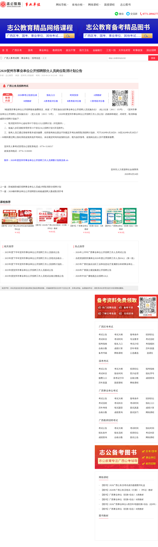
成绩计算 (118, 348)
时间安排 (74, 95)
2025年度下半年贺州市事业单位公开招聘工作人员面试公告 (32, 252)
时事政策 (138, 50)
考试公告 (103, 334)
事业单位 (44, 50)
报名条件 (103, 433)
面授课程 (109, 4)
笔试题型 (118, 408)
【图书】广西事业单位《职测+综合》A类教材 (86, 226)
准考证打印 (118, 378)
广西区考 (17, 50)
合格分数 (103, 348)
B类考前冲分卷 (74, 101)
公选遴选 (134, 353)
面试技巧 (134, 412)
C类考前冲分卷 (97, 101)
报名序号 (150, 373)
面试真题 (134, 408)
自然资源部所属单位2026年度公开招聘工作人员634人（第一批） (106, 258)
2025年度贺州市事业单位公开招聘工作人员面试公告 (29, 270)
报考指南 (103, 344)
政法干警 (70, 50)
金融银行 (97, 50)
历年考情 (134, 348)
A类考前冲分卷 (51, 101)
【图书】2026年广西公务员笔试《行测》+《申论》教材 (52, 225)
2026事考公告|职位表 (27, 95)
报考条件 (134, 334)
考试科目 (103, 339)
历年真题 (150, 348)
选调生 (150, 353)
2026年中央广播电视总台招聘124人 (92, 276)
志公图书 (125, 4)
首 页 (5, 50)
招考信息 (36, 58)
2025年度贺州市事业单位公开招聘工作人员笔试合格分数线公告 (34, 276)
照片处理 (134, 373)
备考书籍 (103, 353)
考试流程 (150, 339)
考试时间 (118, 339)
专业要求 (134, 339)
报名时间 (118, 373)
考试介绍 (134, 344)
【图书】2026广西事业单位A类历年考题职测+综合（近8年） (129, 504)
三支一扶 (111, 50)
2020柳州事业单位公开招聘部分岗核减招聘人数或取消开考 (35, 191)
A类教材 (98, 95)
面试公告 (134, 437)
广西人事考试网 (11, 58)
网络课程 (118, 353)
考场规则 (150, 344)
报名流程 (118, 433)
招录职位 (150, 334)
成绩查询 (150, 378)
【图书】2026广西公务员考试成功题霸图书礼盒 (17, 226)
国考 (30, 50)
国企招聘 (151, 50)
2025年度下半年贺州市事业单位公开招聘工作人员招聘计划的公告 (35, 264)
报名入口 (51, 95)
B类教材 (27, 101)
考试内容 (150, 433)
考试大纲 (118, 334)
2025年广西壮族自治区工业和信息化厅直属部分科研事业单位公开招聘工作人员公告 (115, 264)
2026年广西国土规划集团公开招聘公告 (93, 270)
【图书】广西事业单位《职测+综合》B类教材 (121, 226)
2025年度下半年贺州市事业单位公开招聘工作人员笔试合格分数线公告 (37, 258)
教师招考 (57, 50)
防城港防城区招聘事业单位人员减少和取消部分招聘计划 (34, 187)
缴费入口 (103, 378)
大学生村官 (124, 50)
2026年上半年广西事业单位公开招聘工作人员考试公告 (101, 252)
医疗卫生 (84, 50)
